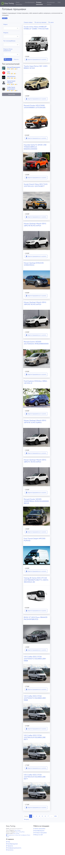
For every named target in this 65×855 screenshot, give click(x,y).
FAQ (59, 2)
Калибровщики (30, 2)
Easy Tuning (9, 3)
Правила (10, 846)
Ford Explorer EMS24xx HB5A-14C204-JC (36, 382)
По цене (51, 22)
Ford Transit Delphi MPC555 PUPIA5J (34, 539)
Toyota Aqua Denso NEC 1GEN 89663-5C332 (35, 67)
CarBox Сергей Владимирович (11, 88)
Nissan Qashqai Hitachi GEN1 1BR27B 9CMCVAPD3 (35, 224)
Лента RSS (11, 94)
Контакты (10, 850)
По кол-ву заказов (40, 22)
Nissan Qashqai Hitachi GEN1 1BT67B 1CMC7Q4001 (35, 421)
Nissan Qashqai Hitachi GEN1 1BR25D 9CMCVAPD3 (35, 303)
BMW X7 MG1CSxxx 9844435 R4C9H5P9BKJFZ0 (35, 618)
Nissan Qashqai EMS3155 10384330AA (34, 264)
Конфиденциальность (14, 848)
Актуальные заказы (51, 3)
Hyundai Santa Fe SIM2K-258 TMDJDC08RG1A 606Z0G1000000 (35, 147)
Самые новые (28, 22)
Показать (8, 59)
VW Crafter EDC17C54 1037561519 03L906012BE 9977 (35, 737)
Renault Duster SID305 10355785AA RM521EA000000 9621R (36, 501)
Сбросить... (16, 59)
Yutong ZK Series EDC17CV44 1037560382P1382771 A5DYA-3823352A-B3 (36, 580)
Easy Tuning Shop (20, 832)
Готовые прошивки (39, 3)
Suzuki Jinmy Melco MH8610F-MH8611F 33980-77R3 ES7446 (36, 28)
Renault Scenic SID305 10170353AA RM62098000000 (36, 343)
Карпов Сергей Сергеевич (11, 81)
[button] (62, 3)
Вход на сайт (39, 835)
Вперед (26, 819)
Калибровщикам (12, 844)
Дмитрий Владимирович (13, 67)
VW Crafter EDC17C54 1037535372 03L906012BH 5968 (35, 659)
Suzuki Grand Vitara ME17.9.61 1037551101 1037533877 (36, 185)
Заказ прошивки (19, 3)
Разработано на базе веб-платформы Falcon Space (18, 835)
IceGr (8, 72)
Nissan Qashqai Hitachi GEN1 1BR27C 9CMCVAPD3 (35, 461)
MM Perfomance (11, 76)
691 (55, 816)
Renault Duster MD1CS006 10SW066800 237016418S (34, 106)
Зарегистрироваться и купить (36, 59)
